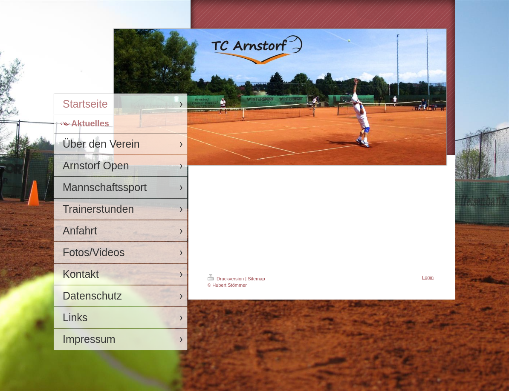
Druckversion (226, 278)
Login (428, 277)
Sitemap (256, 278)
